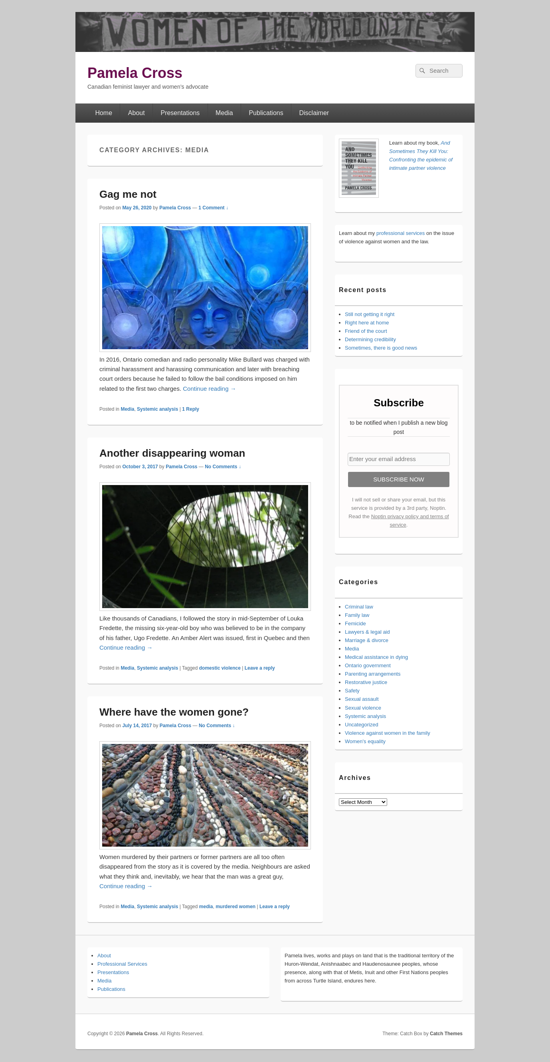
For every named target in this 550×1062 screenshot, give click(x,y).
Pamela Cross (134, 73)
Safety (352, 691)
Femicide (355, 623)
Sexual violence (363, 708)
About (136, 112)
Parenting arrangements (372, 674)
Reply (190, 409)
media (206, 906)
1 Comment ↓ (213, 208)
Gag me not (127, 194)
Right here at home (367, 323)
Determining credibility (370, 339)
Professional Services (122, 964)
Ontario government (368, 665)
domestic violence (220, 668)
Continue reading (209, 388)
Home (103, 112)
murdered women (235, 906)
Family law (357, 615)
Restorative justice (366, 682)
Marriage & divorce (366, 640)
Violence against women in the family (387, 733)
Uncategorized (361, 725)
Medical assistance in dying (376, 657)
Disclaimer (314, 112)
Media (224, 112)
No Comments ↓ (223, 466)
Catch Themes (446, 1033)
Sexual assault (362, 699)
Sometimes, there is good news (381, 348)
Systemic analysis (157, 409)
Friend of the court (366, 331)
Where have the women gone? (174, 712)
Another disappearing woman (172, 453)
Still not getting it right (369, 314)
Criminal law (359, 607)
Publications (266, 112)
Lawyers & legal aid (367, 632)
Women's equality (365, 741)
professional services (400, 233)
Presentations (180, 112)
